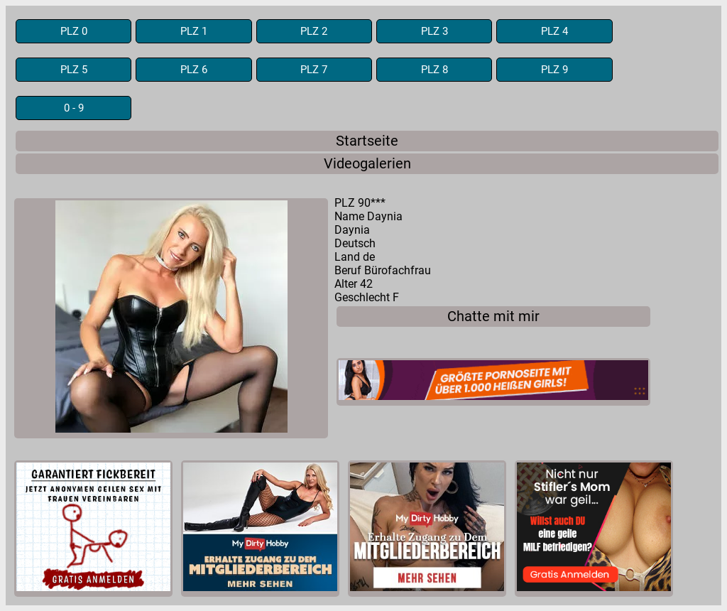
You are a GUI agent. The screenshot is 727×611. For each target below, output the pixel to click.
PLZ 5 (73, 69)
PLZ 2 (313, 31)
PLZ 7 (313, 69)
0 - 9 (74, 108)
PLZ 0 (73, 31)
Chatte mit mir (493, 316)
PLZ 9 (554, 69)
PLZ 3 (434, 31)
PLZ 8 (434, 69)
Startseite (367, 141)
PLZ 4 (554, 31)
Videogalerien (367, 164)
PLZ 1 (193, 31)
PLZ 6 (193, 69)
